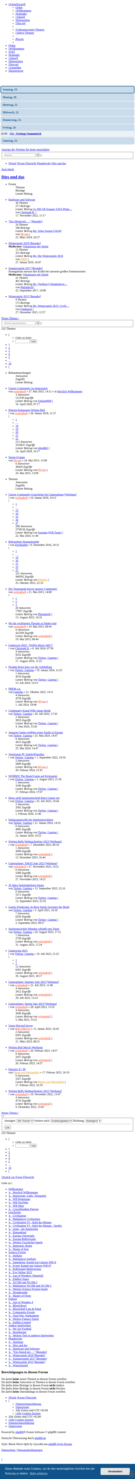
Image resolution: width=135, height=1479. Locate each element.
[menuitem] (23, 10)
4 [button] (9, 354)
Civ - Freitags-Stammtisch (25, 133)
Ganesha (18, 691)
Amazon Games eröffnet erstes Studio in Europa (35, 732)
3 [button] (9, 350)
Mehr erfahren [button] (39, 1473)
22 (16, 438)
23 (16, 510)
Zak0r (23, 259)
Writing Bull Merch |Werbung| (25, 1047)
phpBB (19, 1432)
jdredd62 (43, 448)
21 (16, 435)
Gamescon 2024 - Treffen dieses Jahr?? (30, 645)
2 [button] (9, 347)
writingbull (19, 391)
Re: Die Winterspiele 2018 (48, 255)
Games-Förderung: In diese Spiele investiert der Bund (38, 907)
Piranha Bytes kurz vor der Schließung (30, 667)
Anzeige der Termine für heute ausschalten (25, 149)
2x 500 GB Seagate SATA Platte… (52, 209)
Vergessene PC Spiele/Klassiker (26, 754)
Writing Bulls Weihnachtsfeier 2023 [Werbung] (35, 841)
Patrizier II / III (16, 1069)
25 (16, 516)
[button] (8, 334)
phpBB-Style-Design (60, 1444)
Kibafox (42, 579)
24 (16, 513)
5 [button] (9, 357)
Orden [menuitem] (18, 7)
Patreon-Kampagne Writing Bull (26, 410)
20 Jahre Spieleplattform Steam (26, 885)
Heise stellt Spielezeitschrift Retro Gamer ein (33, 797)
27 (16, 523)
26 (16, 519)
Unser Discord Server (20, 1025)
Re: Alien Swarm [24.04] (47, 230)
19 (16, 429)
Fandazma (26, 309)
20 (16, 432)
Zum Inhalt (7, 169)
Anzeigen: (19, 1120)
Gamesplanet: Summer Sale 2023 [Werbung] (33, 981)
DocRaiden (21, 544)
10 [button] (9, 363)
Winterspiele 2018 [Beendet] (24, 243)
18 (16, 425)
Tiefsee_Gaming (47, 657)
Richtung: (87, 1120)
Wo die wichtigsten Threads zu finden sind (32, 623)
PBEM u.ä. (14, 688)
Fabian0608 (44, 400)
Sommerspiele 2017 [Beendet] (25, 268)
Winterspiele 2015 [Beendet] (24, 296)
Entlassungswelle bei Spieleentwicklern (30, 819)
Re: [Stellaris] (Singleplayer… (50, 284)
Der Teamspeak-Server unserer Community (32, 588)
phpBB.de (40, 1438)
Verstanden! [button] (115, 1471)
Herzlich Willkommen (69, 391)
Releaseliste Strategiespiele (23, 541)
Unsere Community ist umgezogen (28, 388)
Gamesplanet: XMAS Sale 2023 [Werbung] (32, 863)
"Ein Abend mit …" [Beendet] (25, 221)
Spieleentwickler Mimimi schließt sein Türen (33, 928)
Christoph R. (27, 212)
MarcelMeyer (22, 1028)
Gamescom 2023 (17, 950)
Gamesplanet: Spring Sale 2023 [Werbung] (32, 1003)
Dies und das (12, 177)
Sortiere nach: (53, 1120)
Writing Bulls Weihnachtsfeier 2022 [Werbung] (35, 1091)
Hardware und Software (21, 199)
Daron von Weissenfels (26, 1072)
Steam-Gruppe (16, 457)
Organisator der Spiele (36, 246)
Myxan (24, 234)
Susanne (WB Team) (49, 532)
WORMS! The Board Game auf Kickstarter (32, 776)
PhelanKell (26, 287)
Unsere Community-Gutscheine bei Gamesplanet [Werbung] (42, 494)
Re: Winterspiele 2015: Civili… (51, 305)
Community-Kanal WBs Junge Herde (29, 710)
